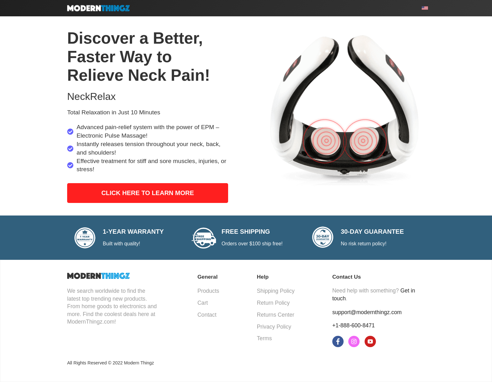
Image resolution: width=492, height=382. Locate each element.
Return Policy (273, 303)
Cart (202, 303)
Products (208, 291)
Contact (207, 315)
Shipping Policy (276, 291)
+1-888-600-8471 (353, 325)
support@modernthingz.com (367, 312)
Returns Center (275, 315)
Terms (264, 338)
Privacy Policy (274, 327)
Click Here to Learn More (147, 192)
